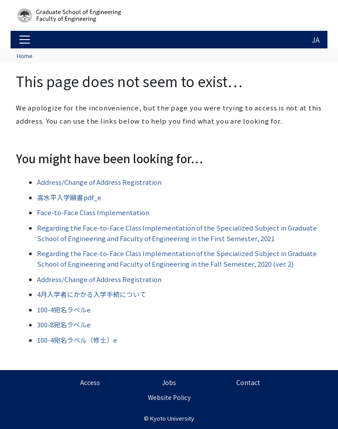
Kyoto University (172, 418)
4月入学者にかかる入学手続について (91, 294)
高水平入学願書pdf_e (69, 197)
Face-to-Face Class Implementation (93, 212)
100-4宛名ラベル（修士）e (77, 340)
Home (25, 55)
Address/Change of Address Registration (99, 182)
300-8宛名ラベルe (64, 324)
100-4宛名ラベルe (64, 309)
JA (316, 39)
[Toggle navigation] (24, 39)
